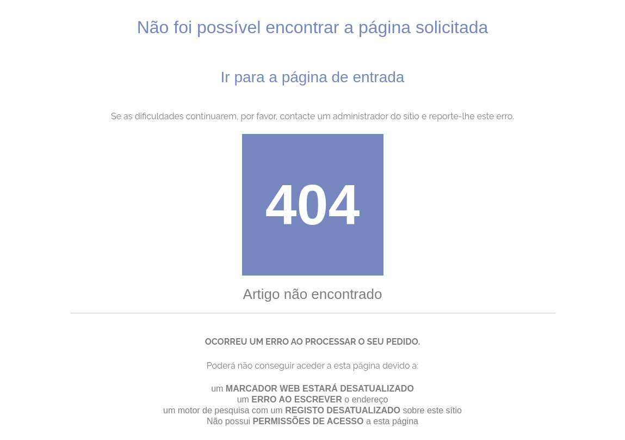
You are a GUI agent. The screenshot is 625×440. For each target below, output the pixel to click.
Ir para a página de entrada (313, 77)
